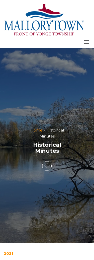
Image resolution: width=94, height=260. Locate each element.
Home (36, 130)
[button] (86, 42)
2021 (8, 253)
